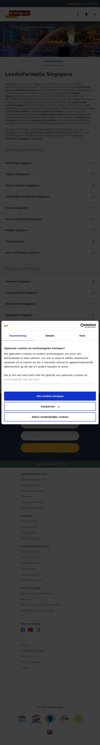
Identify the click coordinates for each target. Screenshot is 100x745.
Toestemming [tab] (17, 335)
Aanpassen (50, 406)
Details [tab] (50, 335)
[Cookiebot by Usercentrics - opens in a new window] (80, 325)
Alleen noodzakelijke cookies (50, 416)
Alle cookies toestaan (49, 396)
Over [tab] (82, 335)
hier (36, 379)
